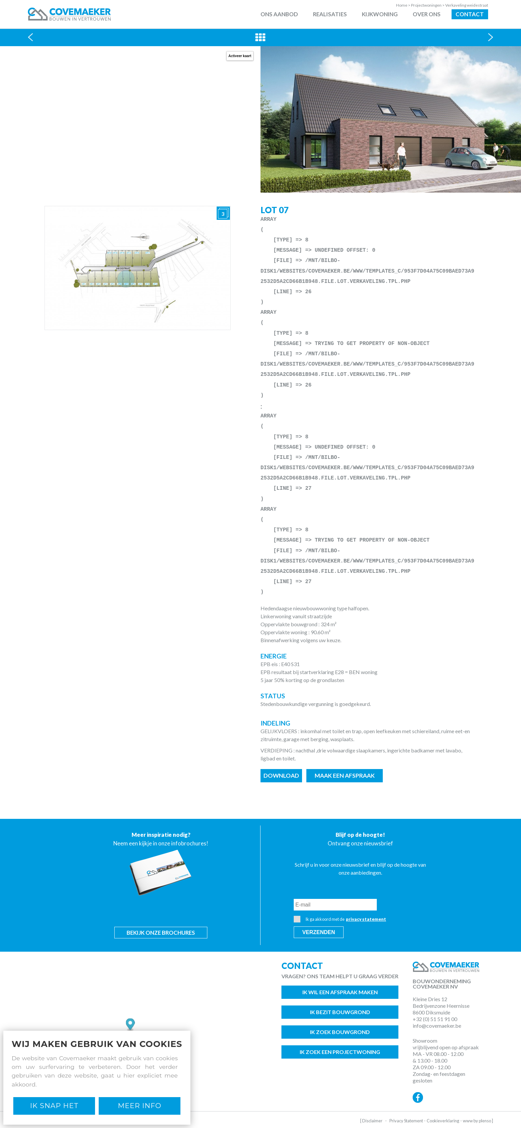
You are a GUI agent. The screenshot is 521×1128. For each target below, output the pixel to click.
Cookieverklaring (443, 1120)
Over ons (427, 14)
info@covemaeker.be (437, 1025)
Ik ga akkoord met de (340, 919)
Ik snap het (54, 1105)
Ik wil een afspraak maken (340, 992)
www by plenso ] (478, 1120)
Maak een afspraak (345, 775)
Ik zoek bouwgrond (340, 1032)
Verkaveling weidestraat (466, 5)
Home (403, 5)
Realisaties (330, 14)
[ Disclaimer (371, 1120)
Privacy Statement (406, 1120)
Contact (470, 14)
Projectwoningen (428, 5)
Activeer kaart (240, 56)
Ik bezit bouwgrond (340, 1012)
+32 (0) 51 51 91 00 (435, 1019)
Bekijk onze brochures (161, 932)
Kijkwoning (380, 14)
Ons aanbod (279, 14)
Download (281, 775)
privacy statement (366, 919)
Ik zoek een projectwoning (340, 1052)
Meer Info (139, 1105)
